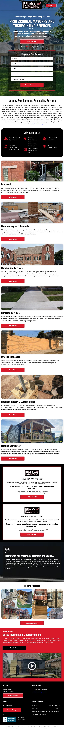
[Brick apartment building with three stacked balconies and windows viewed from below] (39, 594)
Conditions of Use (29, 726)
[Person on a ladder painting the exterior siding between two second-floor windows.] (9, 594)
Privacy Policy (8, 726)
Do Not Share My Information (18, 726)
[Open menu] (61, 5)
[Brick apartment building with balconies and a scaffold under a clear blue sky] (24, 613)
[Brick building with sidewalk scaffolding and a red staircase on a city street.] (9, 609)
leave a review (9, 567)
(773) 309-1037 (8, 705)
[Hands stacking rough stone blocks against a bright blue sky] (55, 613)
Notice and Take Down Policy (40, 726)
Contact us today (37, 124)
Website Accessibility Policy (53, 726)
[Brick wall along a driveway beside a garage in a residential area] (39, 609)
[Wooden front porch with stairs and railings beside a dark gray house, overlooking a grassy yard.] (24, 598)
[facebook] (4, 714)
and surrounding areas (39, 692)
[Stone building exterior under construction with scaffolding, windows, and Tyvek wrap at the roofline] (55, 598)
